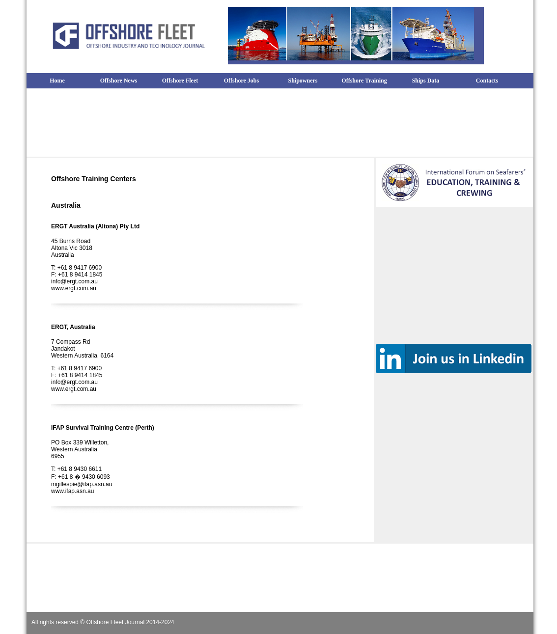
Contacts (487, 80)
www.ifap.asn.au (72, 491)
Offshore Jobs (241, 80)
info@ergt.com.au (74, 281)
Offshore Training (364, 80)
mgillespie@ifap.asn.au (81, 484)
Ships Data (426, 80)
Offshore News (118, 80)
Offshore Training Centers (93, 179)
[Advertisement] (280, 121)
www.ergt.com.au (73, 288)
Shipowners (302, 80)
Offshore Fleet (180, 80)
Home (57, 80)
